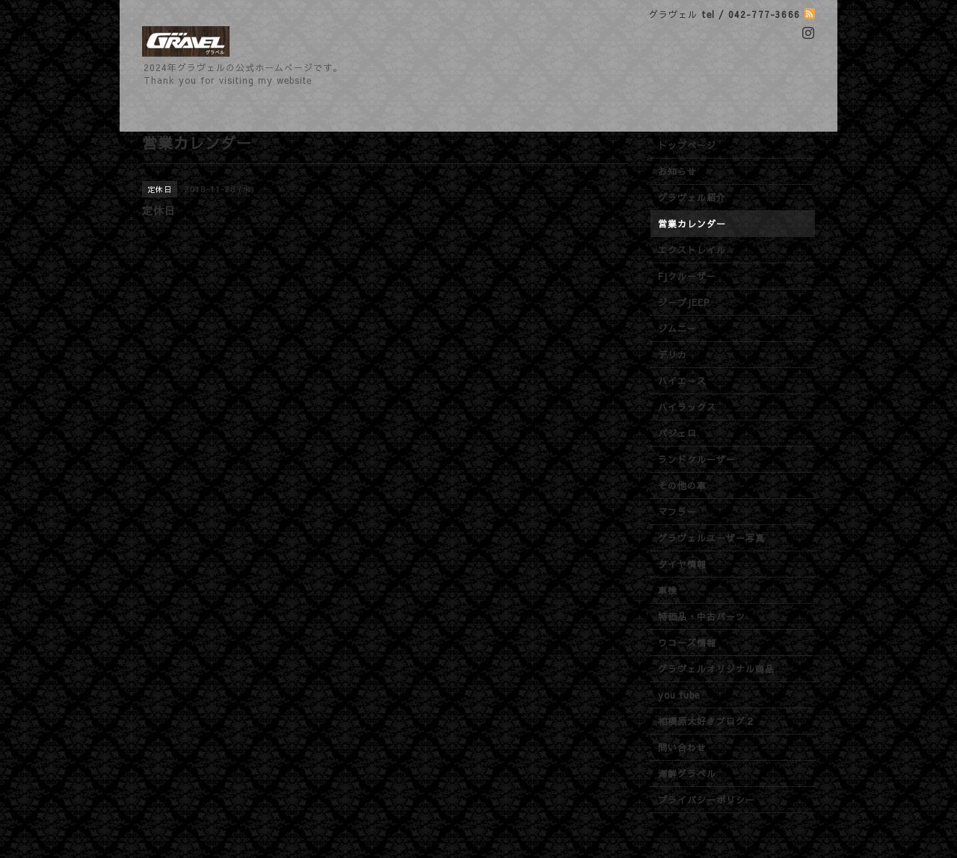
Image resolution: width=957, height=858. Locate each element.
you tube (679, 695)
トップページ (687, 145)
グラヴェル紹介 (692, 197)
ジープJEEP (684, 302)
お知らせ (677, 171)
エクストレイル (692, 250)
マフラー (677, 512)
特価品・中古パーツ (701, 616)
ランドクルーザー (697, 459)
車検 (667, 590)
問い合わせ (682, 747)
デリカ (672, 355)
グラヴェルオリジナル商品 (716, 669)
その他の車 (682, 485)
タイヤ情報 (682, 564)
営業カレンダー (692, 224)
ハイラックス (687, 407)
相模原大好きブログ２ (706, 721)
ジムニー (677, 328)
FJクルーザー (687, 276)
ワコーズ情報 (687, 643)
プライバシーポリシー (706, 800)
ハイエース (682, 381)
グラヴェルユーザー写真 (711, 538)
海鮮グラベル (687, 773)
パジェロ (677, 433)
